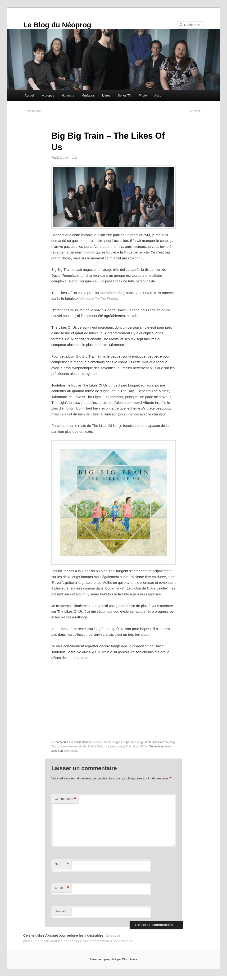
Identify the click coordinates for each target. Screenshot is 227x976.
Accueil (29, 95)
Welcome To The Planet (98, 298)
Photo (143, 95)
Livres (106, 95)
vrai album (108, 293)
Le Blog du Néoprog (57, 25)
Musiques (88, 95)
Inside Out (95, 746)
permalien (70, 750)
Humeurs (68, 95)
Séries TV (124, 95)
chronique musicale (73, 746)
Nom (62, 864)
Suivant (197, 111)
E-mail (62, 887)
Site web (61, 911)
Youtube (88, 252)
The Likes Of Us (64, 629)
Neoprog (137, 742)
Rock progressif (114, 742)
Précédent (32, 111)
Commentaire (65, 799)
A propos (48, 95)
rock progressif (114, 746)
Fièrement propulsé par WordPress (113, 959)
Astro (157, 95)
